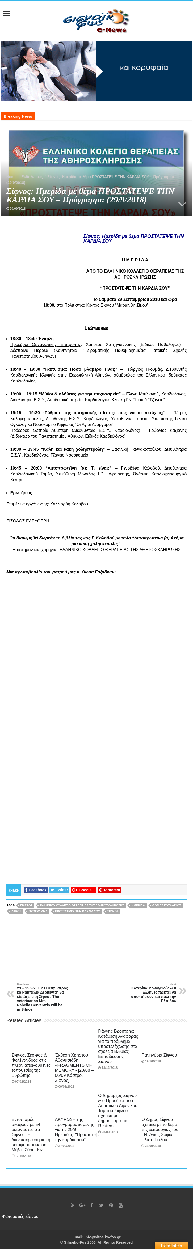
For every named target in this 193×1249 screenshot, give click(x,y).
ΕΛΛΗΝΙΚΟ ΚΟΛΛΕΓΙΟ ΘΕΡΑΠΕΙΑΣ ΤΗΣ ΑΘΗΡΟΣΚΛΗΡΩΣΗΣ (82, 905)
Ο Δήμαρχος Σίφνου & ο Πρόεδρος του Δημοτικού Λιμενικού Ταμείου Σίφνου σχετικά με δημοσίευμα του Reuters (117, 1110)
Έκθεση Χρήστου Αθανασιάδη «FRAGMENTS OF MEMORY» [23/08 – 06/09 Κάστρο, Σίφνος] (74, 1068)
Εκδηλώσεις (32, 177)
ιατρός (16, 911)
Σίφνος (113, 911)
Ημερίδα (138, 905)
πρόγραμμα (38, 911)
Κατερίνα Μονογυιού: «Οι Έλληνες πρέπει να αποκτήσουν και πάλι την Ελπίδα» (148, 993)
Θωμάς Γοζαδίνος (166, 905)
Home (11, 177)
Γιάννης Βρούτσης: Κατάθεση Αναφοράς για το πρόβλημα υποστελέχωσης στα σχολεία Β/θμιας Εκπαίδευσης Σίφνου (118, 1046)
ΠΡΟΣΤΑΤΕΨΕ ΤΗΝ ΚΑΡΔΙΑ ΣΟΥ (77, 911)
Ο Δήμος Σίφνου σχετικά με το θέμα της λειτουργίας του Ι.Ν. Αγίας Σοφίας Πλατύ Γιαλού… (159, 1129)
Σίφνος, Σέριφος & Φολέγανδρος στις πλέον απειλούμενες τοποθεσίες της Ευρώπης (31, 1065)
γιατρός (26, 905)
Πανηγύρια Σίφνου (159, 1055)
